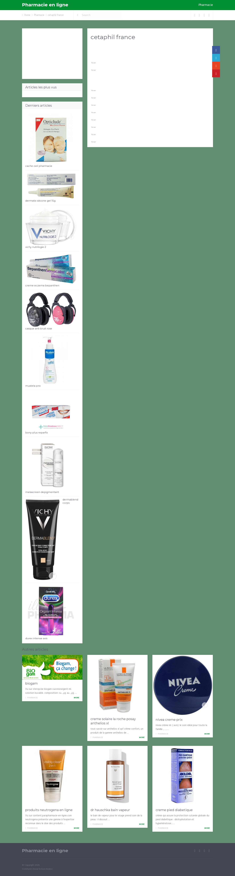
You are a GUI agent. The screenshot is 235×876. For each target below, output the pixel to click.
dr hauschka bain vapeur (110, 810)
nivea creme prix (169, 720)
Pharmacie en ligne (45, 5)
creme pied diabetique (174, 810)
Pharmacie (205, 5)
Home (27, 15)
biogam (31, 683)
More (77, 697)
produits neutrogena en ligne (48, 810)
